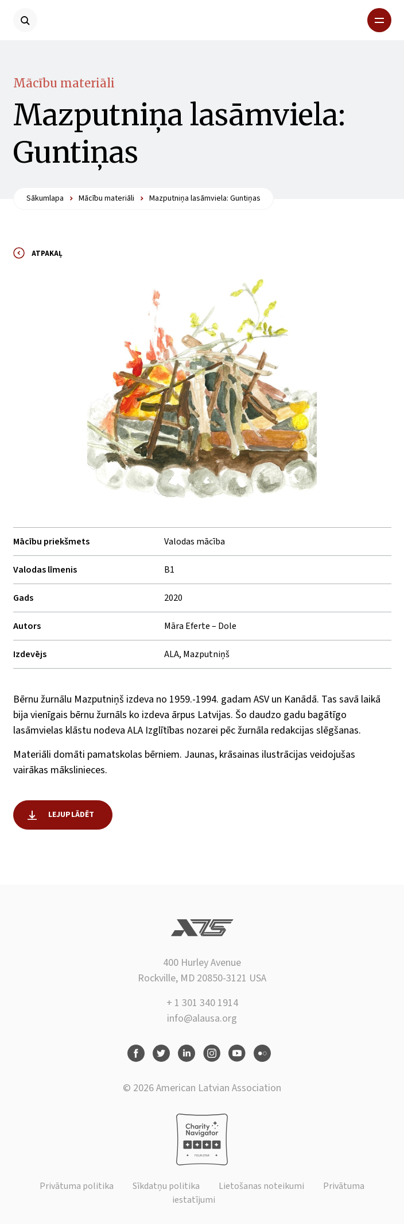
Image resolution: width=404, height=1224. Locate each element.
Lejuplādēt (71, 814)
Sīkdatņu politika (166, 1186)
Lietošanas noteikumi (261, 1186)
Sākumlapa (45, 198)
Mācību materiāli (64, 83)
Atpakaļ (47, 253)
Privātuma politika (77, 1186)
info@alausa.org (202, 1018)
